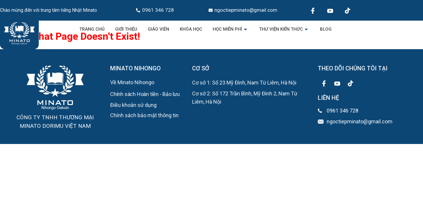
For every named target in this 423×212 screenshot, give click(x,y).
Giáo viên (158, 29)
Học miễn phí (231, 29)
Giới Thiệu (126, 29)
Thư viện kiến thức (284, 29)
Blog (326, 29)
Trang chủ (92, 29)
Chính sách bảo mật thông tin (144, 115)
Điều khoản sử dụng (133, 105)
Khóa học (191, 29)
